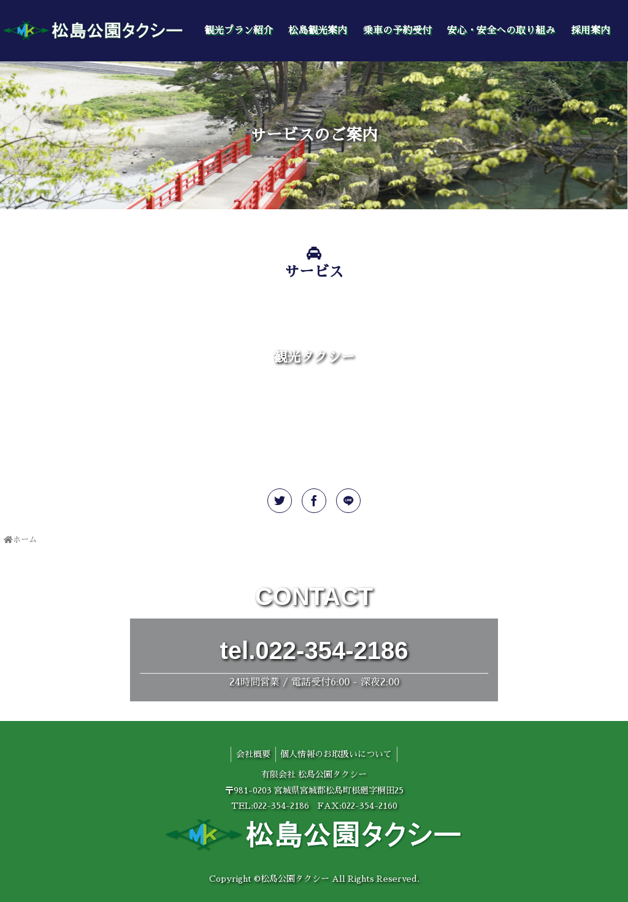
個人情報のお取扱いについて (338, 754)
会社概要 (252, 754)
